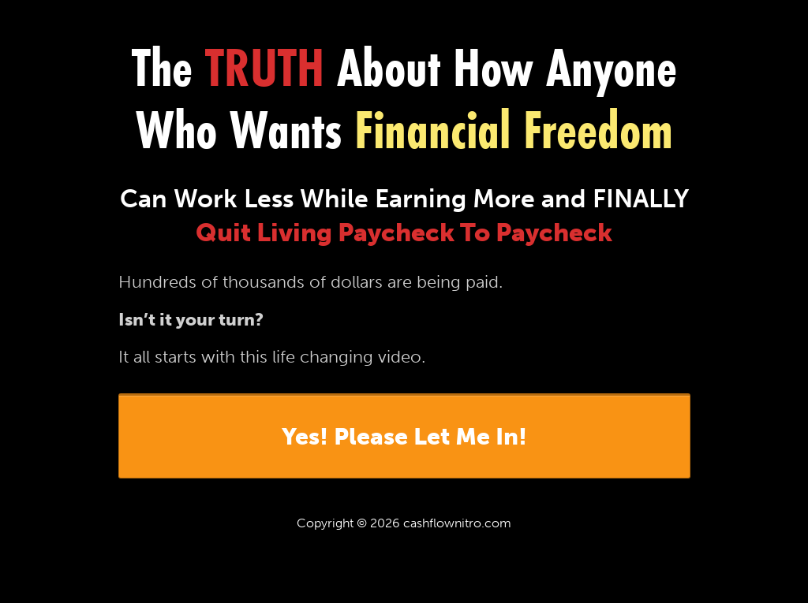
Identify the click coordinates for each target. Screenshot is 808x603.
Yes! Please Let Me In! (404, 436)
